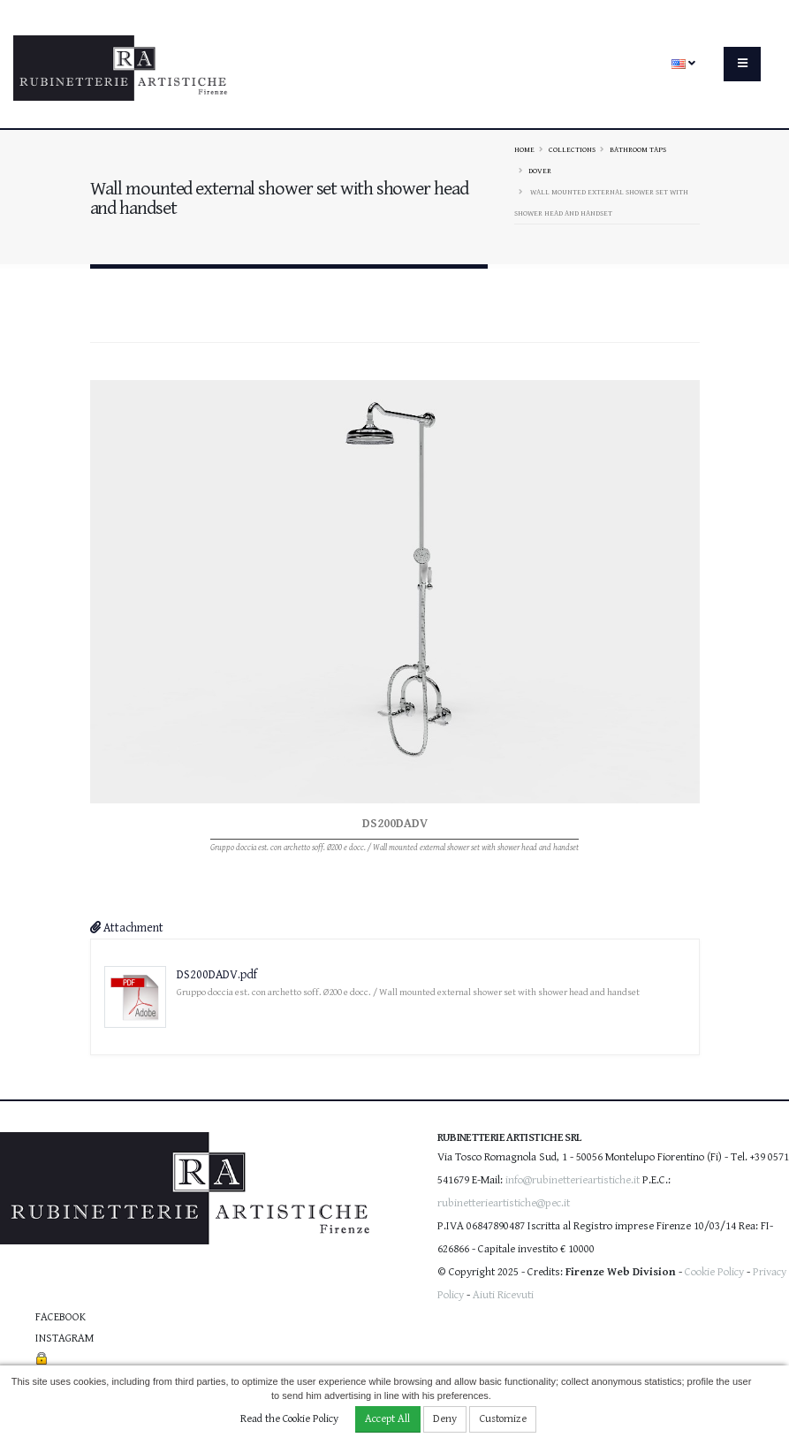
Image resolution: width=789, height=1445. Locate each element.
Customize (503, 1419)
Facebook (60, 1317)
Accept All (387, 1419)
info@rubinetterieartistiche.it (572, 1180)
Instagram (64, 1338)
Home (524, 149)
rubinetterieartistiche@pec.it (503, 1203)
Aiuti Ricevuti (503, 1295)
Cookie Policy (714, 1272)
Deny (445, 1419)
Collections (572, 149)
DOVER (539, 170)
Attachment (126, 928)
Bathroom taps (638, 149)
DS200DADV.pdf (217, 975)
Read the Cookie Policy (289, 1419)
